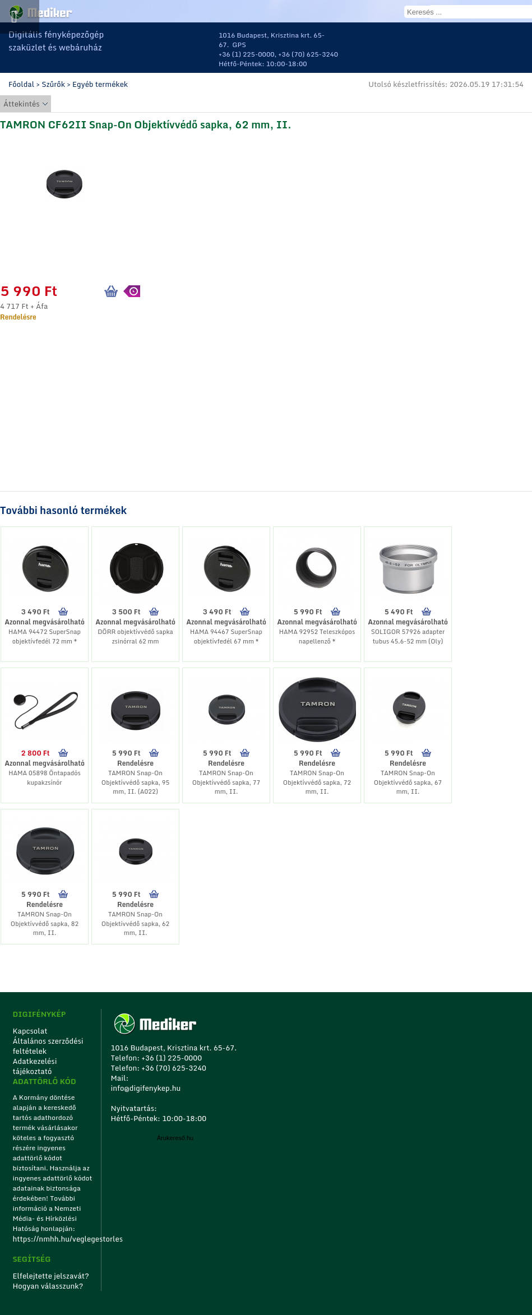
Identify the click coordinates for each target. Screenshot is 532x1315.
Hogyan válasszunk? (47, 1286)
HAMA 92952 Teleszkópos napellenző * (317, 636)
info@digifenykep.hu (145, 1088)
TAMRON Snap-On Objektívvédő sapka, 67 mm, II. (408, 782)
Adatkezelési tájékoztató (34, 1066)
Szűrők (53, 84)
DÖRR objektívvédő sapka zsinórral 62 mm (135, 636)
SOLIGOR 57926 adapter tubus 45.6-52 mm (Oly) (408, 636)
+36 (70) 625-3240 (308, 54)
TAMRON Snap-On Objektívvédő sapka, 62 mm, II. (135, 923)
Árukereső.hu (175, 1138)
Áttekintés (21, 104)
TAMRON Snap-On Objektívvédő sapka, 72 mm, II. (317, 782)
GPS (239, 44)
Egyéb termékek (100, 84)
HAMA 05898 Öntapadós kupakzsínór (44, 778)
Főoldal (21, 84)
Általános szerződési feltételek (47, 1046)
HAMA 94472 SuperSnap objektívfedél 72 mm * (44, 636)
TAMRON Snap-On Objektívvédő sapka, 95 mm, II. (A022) (135, 782)
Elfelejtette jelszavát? (50, 1276)
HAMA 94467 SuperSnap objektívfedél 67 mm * (226, 636)
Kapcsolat (29, 1031)
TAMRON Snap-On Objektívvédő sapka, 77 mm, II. (226, 782)
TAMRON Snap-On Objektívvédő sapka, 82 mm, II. (44, 923)
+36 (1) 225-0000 (247, 54)
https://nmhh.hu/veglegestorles (53, 1239)
